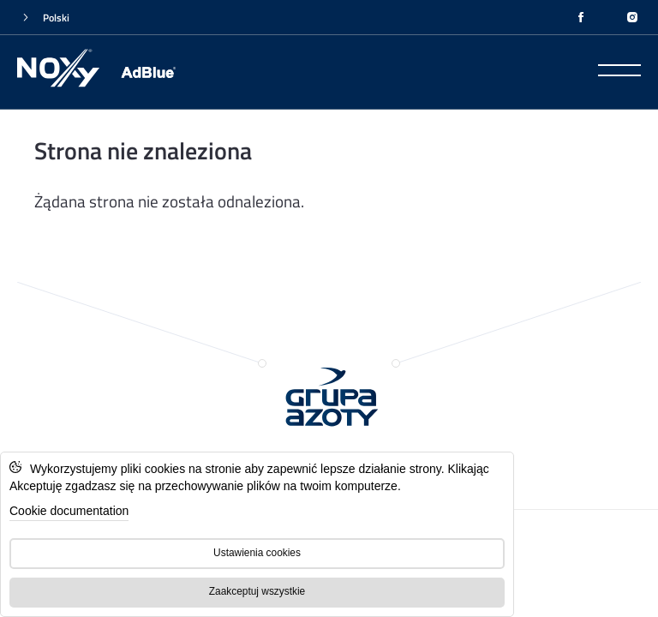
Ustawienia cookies (257, 553)
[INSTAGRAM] (632, 17)
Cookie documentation (69, 511)
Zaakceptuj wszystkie (257, 591)
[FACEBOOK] (581, 17)
